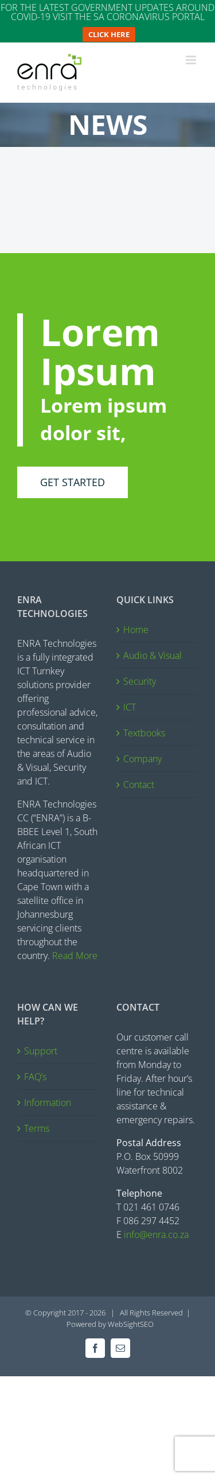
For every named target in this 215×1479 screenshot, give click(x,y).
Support (40, 1043)
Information (47, 1094)
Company (142, 750)
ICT (129, 699)
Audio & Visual (152, 647)
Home (135, 621)
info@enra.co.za (156, 1226)
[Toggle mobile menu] (192, 52)
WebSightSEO (131, 1316)
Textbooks (144, 725)
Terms (36, 1120)
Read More (74, 947)
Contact (138, 776)
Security (139, 673)
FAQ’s (35, 1068)
